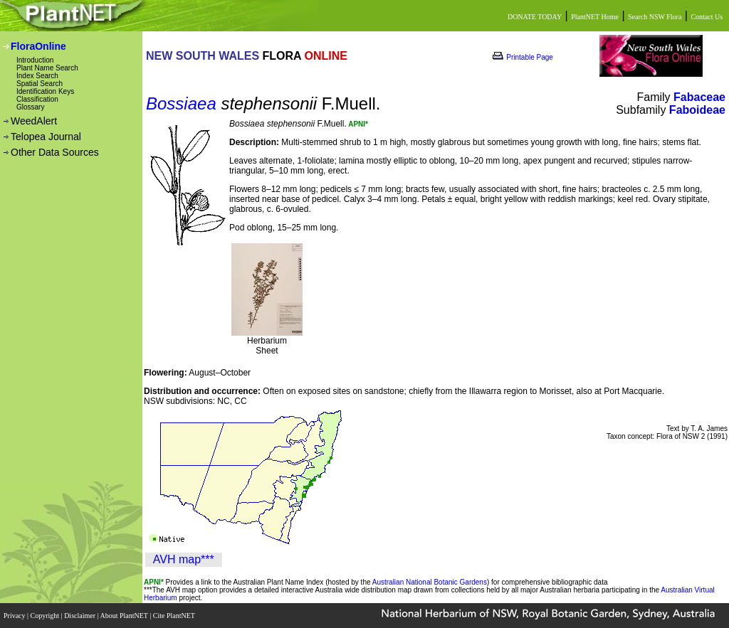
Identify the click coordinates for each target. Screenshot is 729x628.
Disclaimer (80, 615)
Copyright (46, 615)
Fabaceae (699, 97)
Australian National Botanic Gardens (429, 582)
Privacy (15, 615)
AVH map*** (183, 559)
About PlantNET (125, 615)
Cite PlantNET (174, 615)
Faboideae (697, 110)
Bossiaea (181, 103)
